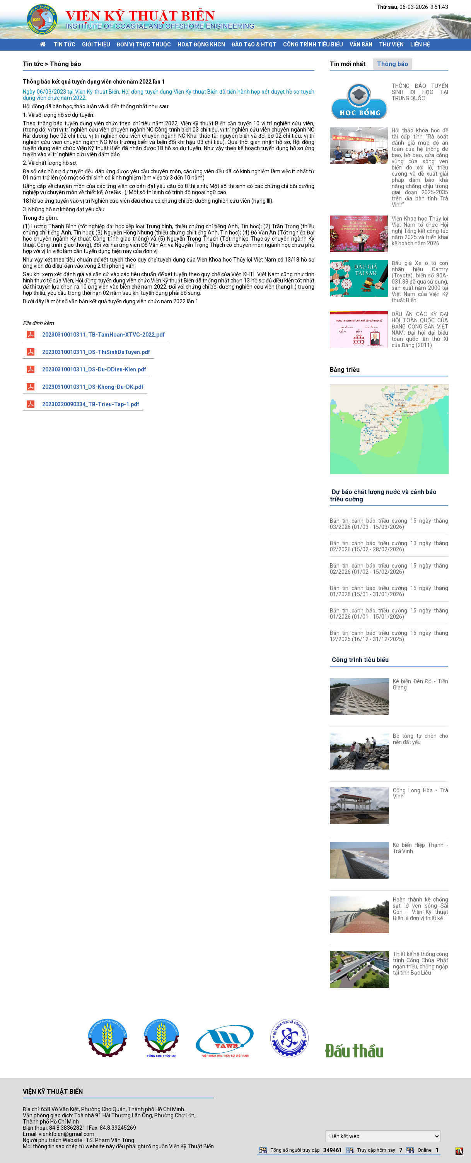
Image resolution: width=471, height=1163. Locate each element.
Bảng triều (345, 369)
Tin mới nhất (347, 64)
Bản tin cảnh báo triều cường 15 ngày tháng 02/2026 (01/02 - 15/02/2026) (389, 569)
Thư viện (391, 44)
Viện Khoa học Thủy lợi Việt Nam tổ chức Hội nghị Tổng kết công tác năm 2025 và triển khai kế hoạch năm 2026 (420, 230)
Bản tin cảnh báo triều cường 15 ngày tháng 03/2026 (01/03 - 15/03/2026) (389, 524)
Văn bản (361, 44)
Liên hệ (420, 44)
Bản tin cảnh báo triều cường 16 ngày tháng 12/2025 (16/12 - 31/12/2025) (389, 636)
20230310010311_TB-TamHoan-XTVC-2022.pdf (103, 335)
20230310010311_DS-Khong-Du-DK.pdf (92, 387)
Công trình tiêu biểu (313, 44)
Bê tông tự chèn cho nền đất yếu (420, 739)
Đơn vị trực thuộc (144, 44)
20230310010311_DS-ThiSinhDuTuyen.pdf (96, 352)
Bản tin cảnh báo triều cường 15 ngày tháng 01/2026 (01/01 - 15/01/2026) (389, 613)
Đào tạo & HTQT (254, 44)
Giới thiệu (96, 44)
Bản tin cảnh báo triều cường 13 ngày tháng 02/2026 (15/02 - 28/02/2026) (389, 546)
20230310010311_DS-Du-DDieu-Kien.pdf (94, 369)
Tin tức (64, 44)
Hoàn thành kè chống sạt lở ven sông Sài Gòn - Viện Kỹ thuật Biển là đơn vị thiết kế (420, 908)
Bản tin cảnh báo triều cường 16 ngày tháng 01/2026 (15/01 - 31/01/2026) (389, 591)
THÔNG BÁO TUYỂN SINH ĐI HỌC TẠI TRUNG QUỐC (420, 92)
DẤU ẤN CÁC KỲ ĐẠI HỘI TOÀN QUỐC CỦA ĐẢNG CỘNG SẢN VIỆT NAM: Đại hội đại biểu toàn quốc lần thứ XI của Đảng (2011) (420, 329)
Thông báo (392, 64)
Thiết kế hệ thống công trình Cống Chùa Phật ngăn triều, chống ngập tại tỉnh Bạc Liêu (420, 963)
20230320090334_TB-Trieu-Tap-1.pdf (90, 404)
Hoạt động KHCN (201, 44)
